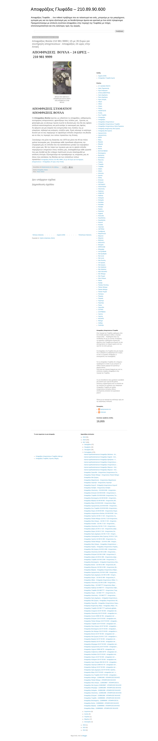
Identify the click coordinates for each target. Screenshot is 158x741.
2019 (84, 437)
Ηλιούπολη (101, 189)
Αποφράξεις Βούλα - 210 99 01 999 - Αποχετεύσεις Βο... (100, 565)
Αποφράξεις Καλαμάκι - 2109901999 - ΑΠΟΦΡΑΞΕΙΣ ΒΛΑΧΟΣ (102, 690)
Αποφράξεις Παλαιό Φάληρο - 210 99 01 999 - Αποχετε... (100, 541)
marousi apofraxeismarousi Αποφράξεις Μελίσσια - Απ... (100, 454)
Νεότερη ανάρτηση (38, 235)
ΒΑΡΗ (100, 137)
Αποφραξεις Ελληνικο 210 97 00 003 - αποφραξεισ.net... (100, 618)
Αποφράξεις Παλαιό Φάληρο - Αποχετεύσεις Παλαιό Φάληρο (101, 475)
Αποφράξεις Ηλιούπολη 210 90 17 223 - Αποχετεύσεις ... (100, 526)
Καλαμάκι (101, 200)
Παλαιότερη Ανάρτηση (85, 235)
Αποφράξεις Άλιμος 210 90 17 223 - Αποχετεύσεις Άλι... (100, 531)
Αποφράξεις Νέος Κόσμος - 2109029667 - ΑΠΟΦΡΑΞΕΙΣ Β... (101, 682)
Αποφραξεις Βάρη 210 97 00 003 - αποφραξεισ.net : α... (100, 672)
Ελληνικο (100, 180)
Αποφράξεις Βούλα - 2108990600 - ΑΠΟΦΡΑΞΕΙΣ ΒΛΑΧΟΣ (101, 703)
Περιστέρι (101, 303)
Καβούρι (100, 195)
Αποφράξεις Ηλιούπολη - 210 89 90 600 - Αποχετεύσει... (100, 490)
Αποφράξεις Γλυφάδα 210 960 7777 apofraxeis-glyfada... (100, 608)
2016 (84, 725)
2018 (84, 440)
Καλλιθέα (100, 204)
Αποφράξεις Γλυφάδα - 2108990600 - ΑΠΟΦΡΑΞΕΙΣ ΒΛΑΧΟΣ (102, 698)
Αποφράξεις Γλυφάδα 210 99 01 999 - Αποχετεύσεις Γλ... (100, 559)
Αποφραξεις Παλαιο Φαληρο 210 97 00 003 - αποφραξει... (101, 621)
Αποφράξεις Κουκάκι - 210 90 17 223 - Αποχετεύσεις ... (100, 523)
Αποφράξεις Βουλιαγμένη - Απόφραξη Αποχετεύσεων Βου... (101, 562)
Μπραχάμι (101, 249)
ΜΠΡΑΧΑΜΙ (101, 247)
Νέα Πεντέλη (102, 260)
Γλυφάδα (100, 166)
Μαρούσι (100, 238)
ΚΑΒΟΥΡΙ (101, 193)
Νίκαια (100, 280)
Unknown (103, 412)
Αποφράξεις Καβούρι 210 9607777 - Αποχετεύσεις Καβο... (101, 588)
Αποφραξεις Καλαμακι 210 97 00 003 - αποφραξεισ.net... (100, 659)
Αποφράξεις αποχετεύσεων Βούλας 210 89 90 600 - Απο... (101, 513)
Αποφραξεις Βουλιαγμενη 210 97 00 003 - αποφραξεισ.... (100, 629)
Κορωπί (100, 222)
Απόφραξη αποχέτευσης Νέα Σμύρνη (109, 128)
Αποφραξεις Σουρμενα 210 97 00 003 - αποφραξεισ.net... (100, 611)
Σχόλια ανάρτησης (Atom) (47, 238)
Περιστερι (101, 300)
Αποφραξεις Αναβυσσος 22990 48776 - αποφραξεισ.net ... (101, 652)
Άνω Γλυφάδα (102, 115)
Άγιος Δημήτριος (103, 97)
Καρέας (100, 209)
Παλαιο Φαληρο (102, 287)
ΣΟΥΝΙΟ (100, 309)
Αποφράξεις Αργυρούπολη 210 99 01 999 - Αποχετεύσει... (101, 572)
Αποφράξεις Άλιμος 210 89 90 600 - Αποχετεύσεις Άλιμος (100, 511)
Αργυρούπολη (102, 135)
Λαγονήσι (101, 227)
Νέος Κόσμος (102, 278)
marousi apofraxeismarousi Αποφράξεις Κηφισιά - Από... (100, 457)
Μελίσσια (100, 240)
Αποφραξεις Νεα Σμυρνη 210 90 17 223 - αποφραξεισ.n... (101, 636)
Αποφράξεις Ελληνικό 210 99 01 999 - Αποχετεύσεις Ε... (100, 554)
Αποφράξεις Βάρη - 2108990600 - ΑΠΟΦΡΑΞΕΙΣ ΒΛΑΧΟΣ (101, 708)
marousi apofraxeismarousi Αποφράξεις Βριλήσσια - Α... (100, 459)
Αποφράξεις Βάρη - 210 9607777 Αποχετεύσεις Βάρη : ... (100, 585)
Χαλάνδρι (101, 325)
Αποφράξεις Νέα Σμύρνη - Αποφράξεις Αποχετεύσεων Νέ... (101, 600)
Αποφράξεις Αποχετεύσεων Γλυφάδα (109, 124)
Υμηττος (100, 314)
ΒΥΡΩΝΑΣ (101, 157)
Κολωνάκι (101, 215)
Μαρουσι (100, 236)
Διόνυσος (101, 173)
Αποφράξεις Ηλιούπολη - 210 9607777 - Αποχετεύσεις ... (100, 595)
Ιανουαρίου (87, 722)
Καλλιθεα (100, 202)
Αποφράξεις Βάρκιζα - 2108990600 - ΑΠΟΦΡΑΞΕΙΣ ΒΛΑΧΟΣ (102, 705)
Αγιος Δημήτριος (103, 95)
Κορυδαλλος (101, 218)
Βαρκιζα (100, 142)
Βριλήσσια (101, 155)
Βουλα (46, 169)
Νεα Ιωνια (101, 256)
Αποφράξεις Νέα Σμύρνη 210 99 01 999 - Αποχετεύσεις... (100, 549)
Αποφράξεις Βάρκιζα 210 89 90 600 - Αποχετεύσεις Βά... (100, 500)
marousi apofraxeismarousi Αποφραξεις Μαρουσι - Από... (100, 467)
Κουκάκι (100, 224)
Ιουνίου (86, 714)
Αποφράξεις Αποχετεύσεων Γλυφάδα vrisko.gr (49, 456)
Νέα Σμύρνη (101, 265)
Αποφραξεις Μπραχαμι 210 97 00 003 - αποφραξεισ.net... (101, 644)
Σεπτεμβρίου (88, 452)
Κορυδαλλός (101, 220)
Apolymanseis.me (105, 409)
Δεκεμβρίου (87, 444)
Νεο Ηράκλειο (102, 267)
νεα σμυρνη (101, 262)
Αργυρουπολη (102, 133)
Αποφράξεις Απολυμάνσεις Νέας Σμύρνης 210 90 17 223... (101, 536)
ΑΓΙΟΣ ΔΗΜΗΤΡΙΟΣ (104, 93)
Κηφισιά (100, 213)
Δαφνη (100, 169)
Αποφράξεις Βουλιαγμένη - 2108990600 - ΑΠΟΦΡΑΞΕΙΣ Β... (101, 700)
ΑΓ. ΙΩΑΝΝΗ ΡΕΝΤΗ (104, 86)
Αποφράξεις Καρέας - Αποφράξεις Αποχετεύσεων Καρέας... (101, 547)
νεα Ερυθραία (102, 251)
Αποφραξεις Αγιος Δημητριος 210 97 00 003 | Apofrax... (100, 670)
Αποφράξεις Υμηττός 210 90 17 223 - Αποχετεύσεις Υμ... (100, 516)
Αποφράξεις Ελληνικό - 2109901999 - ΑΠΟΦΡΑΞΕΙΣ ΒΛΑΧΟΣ (102, 695)
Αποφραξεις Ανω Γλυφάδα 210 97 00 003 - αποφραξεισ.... (101, 675)
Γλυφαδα (100, 164)
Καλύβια (100, 207)
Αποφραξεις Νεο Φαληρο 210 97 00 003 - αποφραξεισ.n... (101, 631)
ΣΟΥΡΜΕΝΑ (102, 312)
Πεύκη (100, 305)
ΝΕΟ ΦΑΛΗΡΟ (102, 271)
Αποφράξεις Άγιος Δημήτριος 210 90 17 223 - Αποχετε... (100, 534)
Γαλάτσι (100, 162)
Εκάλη (100, 177)
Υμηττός (100, 316)
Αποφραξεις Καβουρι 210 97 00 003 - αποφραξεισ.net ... (100, 667)
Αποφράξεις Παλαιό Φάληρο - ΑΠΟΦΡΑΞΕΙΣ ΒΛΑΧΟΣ (100, 680)
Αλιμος (100, 106)
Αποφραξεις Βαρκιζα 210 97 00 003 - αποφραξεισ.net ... (100, 639)
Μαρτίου (87, 719)
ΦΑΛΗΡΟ (101, 318)
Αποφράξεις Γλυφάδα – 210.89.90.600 (68, 9)
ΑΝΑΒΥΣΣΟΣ (102, 110)
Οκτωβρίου (87, 449)
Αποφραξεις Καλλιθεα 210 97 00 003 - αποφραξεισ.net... (100, 654)
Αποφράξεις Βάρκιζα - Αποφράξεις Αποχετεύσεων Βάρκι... (101, 570)
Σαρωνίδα (101, 307)
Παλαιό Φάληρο (102, 289)
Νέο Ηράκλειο (102, 269)
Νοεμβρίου (87, 447)
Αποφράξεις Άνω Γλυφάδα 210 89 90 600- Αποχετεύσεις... (101, 508)
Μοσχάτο (100, 245)
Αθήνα (100, 104)
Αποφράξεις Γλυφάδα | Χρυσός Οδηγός (47, 458)
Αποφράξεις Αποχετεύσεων (106, 122)
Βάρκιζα (100, 144)
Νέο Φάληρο (102, 274)
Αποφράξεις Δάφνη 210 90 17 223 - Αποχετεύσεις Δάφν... (100, 529)
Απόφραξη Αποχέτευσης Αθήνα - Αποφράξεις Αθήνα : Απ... (101, 606)
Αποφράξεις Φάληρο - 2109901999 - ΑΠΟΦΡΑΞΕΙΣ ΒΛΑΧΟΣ (102, 677)
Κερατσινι (101, 211)
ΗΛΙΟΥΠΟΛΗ (102, 186)
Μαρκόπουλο (102, 233)
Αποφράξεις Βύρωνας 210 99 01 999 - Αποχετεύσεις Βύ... (101, 567)
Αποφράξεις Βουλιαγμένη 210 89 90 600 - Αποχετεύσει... (100, 498)
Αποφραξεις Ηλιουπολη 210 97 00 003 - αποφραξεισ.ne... (101, 613)
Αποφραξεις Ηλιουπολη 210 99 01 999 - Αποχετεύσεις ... (100, 582)
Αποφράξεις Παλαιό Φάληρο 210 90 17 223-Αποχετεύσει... (101, 518)
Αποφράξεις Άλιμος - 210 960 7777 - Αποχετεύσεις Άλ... (100, 593)
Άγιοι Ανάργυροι (103, 90)
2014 (84, 730)
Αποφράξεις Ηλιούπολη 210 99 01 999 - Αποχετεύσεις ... (100, 552)
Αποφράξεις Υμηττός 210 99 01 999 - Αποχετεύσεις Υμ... (100, 539)
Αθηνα (100, 101)
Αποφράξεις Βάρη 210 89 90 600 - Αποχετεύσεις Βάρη (100, 503)
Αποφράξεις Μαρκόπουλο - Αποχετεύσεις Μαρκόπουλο (100, 480)
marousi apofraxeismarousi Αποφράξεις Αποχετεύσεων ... (101, 462)
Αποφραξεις (101, 117)
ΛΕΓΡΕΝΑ (101, 229)
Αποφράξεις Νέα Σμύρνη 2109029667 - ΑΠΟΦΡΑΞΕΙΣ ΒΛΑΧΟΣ (102, 685)
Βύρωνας (101, 160)
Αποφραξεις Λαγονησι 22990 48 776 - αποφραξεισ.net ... (100, 664)
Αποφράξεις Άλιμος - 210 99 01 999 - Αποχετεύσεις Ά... (100, 577)
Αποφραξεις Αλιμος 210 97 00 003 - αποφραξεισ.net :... (100, 657)
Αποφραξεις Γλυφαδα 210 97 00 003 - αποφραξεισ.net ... (100, 623)
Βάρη (99, 140)
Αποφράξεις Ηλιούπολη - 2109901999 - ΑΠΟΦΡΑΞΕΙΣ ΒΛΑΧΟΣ (102, 693)
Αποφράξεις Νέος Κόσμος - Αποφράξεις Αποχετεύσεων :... (101, 544)
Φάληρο (100, 321)
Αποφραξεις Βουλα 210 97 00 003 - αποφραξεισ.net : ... (100, 634)
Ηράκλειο (101, 191)
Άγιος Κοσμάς (102, 99)
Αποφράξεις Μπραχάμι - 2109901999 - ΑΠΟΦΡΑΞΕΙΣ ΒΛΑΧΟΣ (102, 687)
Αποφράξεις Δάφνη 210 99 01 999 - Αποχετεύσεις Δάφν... (100, 557)
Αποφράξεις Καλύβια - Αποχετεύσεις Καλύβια (97, 488)
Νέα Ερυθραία (102, 254)
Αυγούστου (87, 711)
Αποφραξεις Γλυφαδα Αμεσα (106, 78)
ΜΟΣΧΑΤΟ (101, 242)
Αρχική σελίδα (61, 235)
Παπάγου (101, 294)
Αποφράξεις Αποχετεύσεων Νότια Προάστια (111, 126)
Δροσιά (100, 175)
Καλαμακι (101, 198)
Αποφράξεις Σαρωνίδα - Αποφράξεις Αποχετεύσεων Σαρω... (101, 603)
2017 (84, 442)
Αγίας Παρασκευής (103, 88)
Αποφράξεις (40, 169)
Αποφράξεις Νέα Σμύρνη (91, 477)
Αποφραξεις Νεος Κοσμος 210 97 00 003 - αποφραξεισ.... (101, 626)
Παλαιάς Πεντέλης (103, 285)
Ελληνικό (100, 182)
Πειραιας (100, 296)
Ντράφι (100, 283)
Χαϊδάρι (100, 323)
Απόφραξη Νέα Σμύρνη (105, 131)
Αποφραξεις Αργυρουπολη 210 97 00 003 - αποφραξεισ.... (101, 646)
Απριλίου (87, 716)
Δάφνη (100, 171)
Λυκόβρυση (101, 231)
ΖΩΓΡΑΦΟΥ (101, 184)
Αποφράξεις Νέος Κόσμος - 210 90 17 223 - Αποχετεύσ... (100, 521)
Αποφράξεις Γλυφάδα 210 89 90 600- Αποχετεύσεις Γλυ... (100, 495)
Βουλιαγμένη (102, 153)
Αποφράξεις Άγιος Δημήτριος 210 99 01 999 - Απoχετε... (100, 575)
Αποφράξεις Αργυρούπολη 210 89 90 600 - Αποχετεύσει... (101, 506)
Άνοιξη (100, 113)
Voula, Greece (40, 171)
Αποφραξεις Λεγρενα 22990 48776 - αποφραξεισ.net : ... (100, 649)
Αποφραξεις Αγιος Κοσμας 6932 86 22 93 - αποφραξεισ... (100, 662)
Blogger (84, 736)
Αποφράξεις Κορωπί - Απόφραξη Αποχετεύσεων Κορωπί (100, 485)
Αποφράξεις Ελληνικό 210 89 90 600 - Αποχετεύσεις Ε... (100, 493)
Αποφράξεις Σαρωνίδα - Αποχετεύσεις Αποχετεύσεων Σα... (101, 472)
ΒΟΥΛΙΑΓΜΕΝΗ (103, 151)
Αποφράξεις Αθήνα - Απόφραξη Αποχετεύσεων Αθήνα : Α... (101, 580)
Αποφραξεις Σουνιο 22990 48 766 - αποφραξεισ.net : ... (100, 616)
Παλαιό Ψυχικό (102, 291)
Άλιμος (100, 108)
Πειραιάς (100, 298)
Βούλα (100, 148)
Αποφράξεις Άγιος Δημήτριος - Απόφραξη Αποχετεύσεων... (101, 598)
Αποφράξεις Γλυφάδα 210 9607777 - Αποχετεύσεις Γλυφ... (101, 590)
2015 (84, 727)
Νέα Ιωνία (101, 258)
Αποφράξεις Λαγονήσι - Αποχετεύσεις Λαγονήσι (98, 482)
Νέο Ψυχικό (101, 276)
